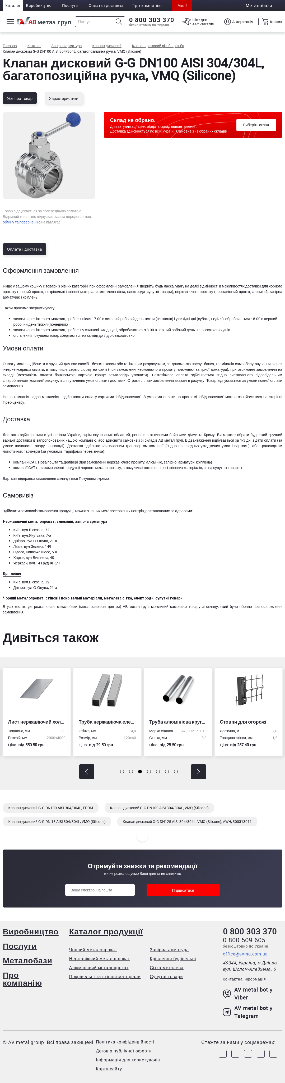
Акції (182, 5)
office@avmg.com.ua (245, 954)
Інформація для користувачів (128, 1060)
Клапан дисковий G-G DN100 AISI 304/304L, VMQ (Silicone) (159, 807)
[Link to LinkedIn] (261, 1054)
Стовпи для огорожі (243, 722)
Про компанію (22, 978)
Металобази (28, 960)
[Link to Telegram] (248, 1054)
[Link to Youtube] (273, 1054)
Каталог (13, 5)
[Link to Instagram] (235, 1054)
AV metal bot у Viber (248, 993)
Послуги (70, 5)
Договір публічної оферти (124, 1051)
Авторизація (242, 21)
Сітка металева (167, 967)
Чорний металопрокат (93, 950)
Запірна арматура (169, 950)
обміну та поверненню (22, 222)
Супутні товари (166, 976)
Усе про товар (20, 98)
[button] (86, 771)
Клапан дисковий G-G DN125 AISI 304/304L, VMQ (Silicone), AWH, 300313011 (187, 821)
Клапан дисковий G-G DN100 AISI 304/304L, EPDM (50, 807)
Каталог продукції (106, 931)
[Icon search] (119, 22)
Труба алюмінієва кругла (178, 722)
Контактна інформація (244, 979)
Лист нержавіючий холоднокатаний (37, 722)
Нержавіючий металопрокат (99, 959)
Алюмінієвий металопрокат (99, 967)
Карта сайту (109, 1069)
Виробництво (39, 5)
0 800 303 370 (151, 20)
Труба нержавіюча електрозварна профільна (107, 722)
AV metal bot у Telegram (248, 1011)
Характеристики (63, 98)
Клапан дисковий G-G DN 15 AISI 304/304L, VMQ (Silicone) (57, 821)
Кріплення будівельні (173, 959)
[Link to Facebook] (223, 1054)
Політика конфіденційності (125, 1042)
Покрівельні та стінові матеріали (105, 976)
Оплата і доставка (106, 5)
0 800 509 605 (244, 940)
